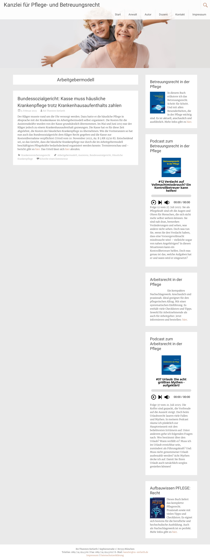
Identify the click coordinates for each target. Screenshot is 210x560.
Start (118, 14)
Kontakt (180, 14)
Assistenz (83, 155)
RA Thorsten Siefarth (54, 110)
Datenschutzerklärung (112, 555)
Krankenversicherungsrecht (35, 155)
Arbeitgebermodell (67, 155)
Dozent (163, 14)
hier (67, 149)
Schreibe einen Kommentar (54, 158)
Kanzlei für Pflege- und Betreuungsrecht (52, 5)
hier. (38, 149)
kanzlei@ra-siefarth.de (135, 552)
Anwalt (133, 14)
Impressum (199, 14)
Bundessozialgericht (100, 155)
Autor (148, 14)
